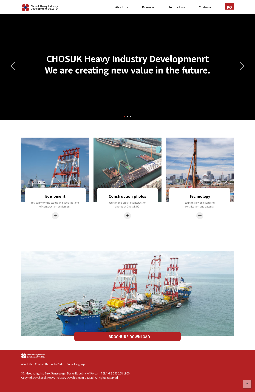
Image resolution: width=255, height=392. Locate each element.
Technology (176, 7)
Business (148, 7)
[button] (124, 116)
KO (229, 7)
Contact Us (41, 364)
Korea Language (76, 364)
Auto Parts (59, 364)
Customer (205, 7)
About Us (121, 7)
